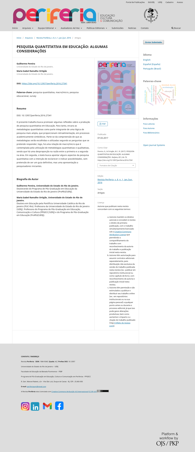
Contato (144, 28)
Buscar (176, 28)
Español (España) (151, 64)
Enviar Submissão (153, 42)
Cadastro (170, 2)
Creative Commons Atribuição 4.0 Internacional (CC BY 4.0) (74, 392)
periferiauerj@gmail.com (36, 387)
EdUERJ (151, 2)
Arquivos (27, 28)
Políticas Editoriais (96, 28)
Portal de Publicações (135, 2)
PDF (104, 124)
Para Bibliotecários (151, 132)
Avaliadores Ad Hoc (70, 28)
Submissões (117, 28)
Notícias (132, 28)
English (147, 59)
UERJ (160, 2)
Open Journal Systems (154, 145)
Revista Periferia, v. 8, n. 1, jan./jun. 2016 (53, 37)
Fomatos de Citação (108, 165)
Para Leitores (149, 124)
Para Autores (149, 128)
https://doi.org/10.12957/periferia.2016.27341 (44, 83)
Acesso (180, 2)
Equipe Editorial (46, 28)
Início (15, 28)
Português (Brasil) (152, 68)
